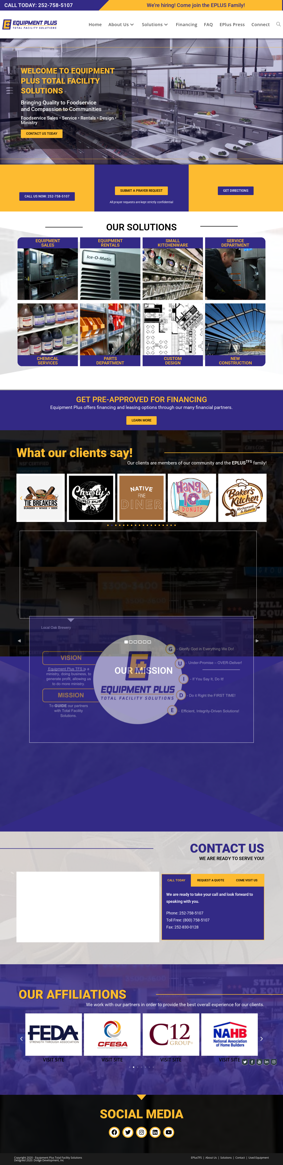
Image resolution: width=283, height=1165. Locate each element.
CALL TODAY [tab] (176, 880)
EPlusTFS (196, 1158)
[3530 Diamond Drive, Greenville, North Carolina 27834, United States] (88, 907)
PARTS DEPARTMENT (110, 361)
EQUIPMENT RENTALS (110, 243)
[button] (21, 497)
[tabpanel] (212, 913)
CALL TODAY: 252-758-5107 (38, 5)
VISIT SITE (53, 1060)
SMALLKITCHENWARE (173, 243)
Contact (240, 1158)
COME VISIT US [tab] (247, 880)
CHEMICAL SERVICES (48, 361)
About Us (211, 1158)
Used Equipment (259, 1158)
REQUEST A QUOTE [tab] (210, 880)
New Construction (235, 361)
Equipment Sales (48, 243)
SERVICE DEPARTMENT (235, 243)
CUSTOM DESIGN (173, 361)
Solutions (226, 1158)
